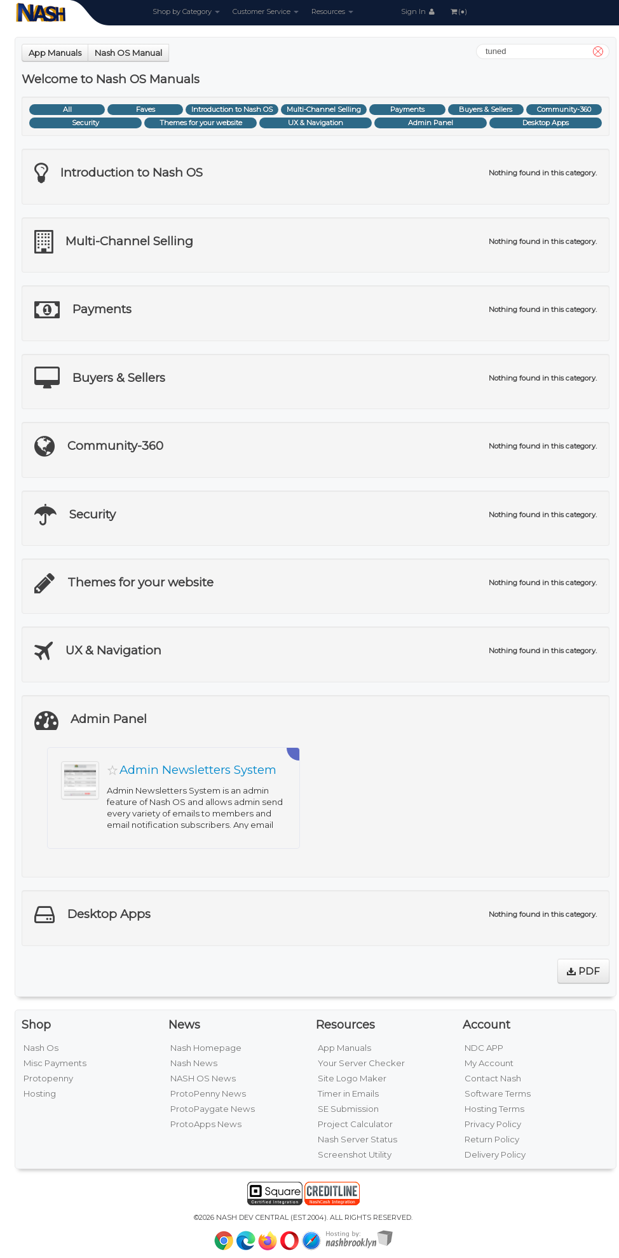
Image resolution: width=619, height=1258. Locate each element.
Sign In (419, 11)
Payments (407, 109)
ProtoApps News (205, 1124)
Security (85, 122)
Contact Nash (493, 1078)
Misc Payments (55, 1063)
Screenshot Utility (354, 1154)
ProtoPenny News (208, 1093)
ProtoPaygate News (212, 1109)
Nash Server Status (357, 1139)
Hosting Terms (494, 1109)
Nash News (193, 1063)
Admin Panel (430, 122)
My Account (489, 1063)
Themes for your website (201, 122)
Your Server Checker (361, 1063)
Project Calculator (355, 1124)
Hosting (40, 1093)
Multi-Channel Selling (324, 109)
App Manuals (55, 53)
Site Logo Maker (352, 1078)
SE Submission (348, 1109)
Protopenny (48, 1078)
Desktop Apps (545, 122)
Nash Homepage (205, 1048)
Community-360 (564, 109)
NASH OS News (203, 1078)
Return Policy (492, 1139)
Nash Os (41, 1048)
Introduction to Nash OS (232, 109)
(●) (458, 11)
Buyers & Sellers (485, 109)
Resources (332, 11)
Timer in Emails (348, 1093)
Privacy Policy (493, 1124)
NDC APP (484, 1048)
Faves (145, 109)
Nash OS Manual (128, 53)
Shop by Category (186, 11)
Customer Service (266, 11)
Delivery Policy (495, 1154)
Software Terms (498, 1093)
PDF (583, 971)
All (67, 109)
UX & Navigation (315, 122)
